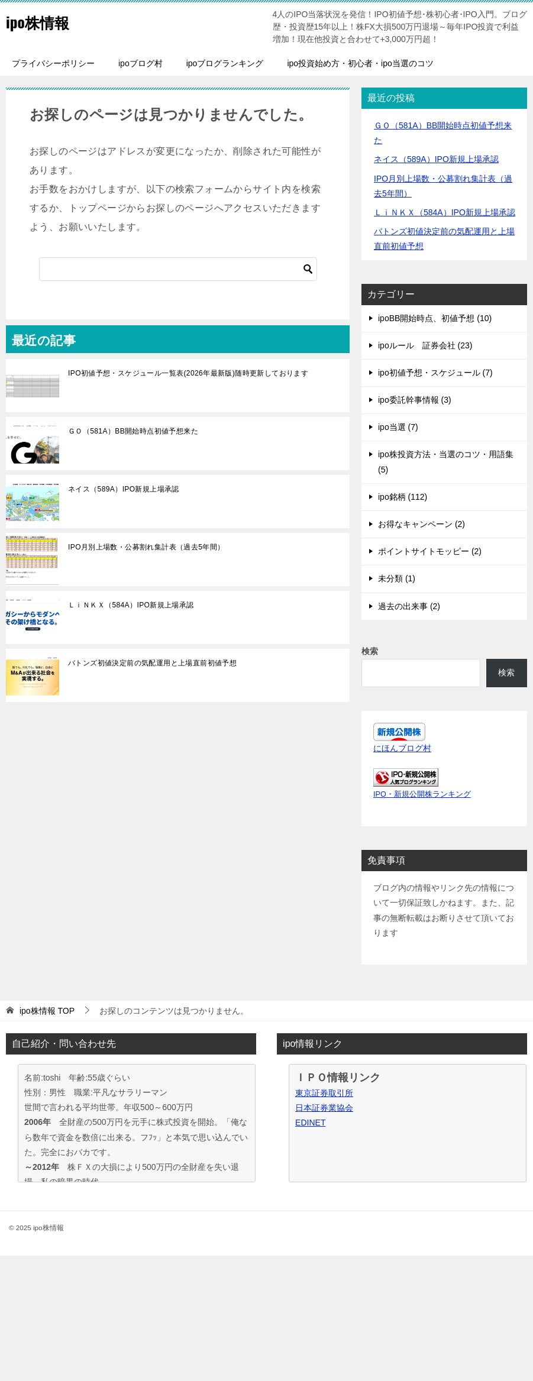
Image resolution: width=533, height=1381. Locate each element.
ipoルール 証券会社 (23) (425, 345)
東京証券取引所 (324, 1093)
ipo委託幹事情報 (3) (414, 400)
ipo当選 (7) (398, 427)
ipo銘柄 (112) (402, 497)
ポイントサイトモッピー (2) (430, 551)
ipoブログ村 (140, 63)
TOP (47, 1010)
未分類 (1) (396, 578)
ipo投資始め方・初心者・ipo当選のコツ (360, 63)
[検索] (178, 269)
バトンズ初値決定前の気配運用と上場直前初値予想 (152, 663)
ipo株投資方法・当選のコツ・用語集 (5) (445, 461)
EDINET (310, 1122)
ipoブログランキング (225, 63)
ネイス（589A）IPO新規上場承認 (123, 489)
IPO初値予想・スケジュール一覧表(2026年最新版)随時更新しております (188, 373)
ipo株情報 (44, 20)
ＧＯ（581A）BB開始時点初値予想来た (133, 431)
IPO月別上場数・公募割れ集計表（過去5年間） (146, 547)
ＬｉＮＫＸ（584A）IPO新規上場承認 (131, 605)
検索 (369, 651)
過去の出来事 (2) (409, 606)
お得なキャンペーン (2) (421, 524)
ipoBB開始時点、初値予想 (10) (435, 318)
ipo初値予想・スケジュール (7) (435, 372)
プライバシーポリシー (53, 63)
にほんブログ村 (402, 748)
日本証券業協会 (324, 1107)
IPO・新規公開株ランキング (422, 794)
